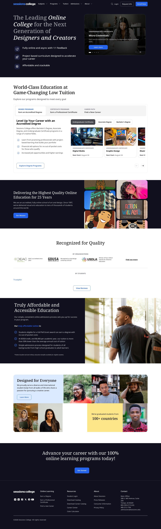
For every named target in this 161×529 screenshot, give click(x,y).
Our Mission (20, 215)
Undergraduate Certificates (83, 122)
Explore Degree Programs (30, 165)
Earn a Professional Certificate (47, 501)
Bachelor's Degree (123, 122)
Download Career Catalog (76, 504)
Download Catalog (74, 500)
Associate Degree (105, 122)
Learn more (98, 47)
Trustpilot (17, 279)
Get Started (81, 470)
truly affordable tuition (28, 326)
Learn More (24, 397)
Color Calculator (73, 511)
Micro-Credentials (99, 35)
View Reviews (82, 288)
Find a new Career (47, 506)
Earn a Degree (45, 496)
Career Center (72, 507)
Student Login (72, 496)
